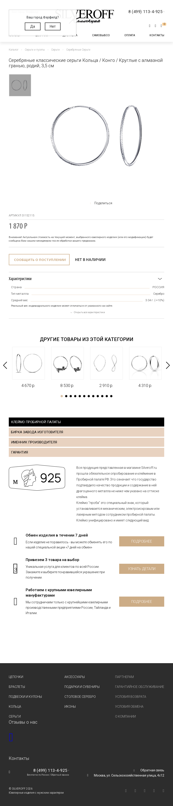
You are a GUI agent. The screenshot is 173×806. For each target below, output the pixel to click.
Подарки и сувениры (82, 687)
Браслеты (17, 687)
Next (168, 364)
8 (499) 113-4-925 (50, 770)
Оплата (129, 35)
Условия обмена (129, 706)
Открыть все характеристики (89, 312)
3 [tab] (71, 396)
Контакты (157, 35)
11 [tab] (107, 396)
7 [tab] (89, 396)
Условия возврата (130, 696)
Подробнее (141, 541)
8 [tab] (93, 396)
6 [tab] (84, 396)
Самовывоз (101, 35)
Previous (5, 364)
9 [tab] (98, 396)
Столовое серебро (80, 696)
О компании (125, 716)
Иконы (70, 706)
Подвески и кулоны (25, 696)
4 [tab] (75, 396)
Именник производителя (34, 442)
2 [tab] (66, 396)
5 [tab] (80, 396)
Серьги (15, 716)
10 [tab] (102, 396)
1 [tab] (62, 396)
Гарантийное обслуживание (139, 687)
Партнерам (124, 677)
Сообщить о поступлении (40, 259)
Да (32, 26)
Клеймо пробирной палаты (36, 422)
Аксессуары (74, 677)
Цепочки (16, 677)
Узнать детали (141, 569)
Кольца (15, 706)
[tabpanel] (28, 367)
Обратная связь (152, 770)
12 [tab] (111, 396)
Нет (53, 26)
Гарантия (19, 452)
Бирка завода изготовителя (37, 432)
